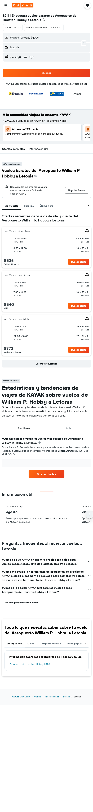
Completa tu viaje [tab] (50, 643)
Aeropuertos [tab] (14, 643)
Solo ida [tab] (29, 205)
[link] (46, 474)
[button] (6, 5)
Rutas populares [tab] (76, 643)
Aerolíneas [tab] (24, 428)
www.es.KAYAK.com (21, 696)
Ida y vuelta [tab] (12, 205)
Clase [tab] (31, 643)
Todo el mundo (52, 696)
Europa (66, 696)
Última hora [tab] (46, 205)
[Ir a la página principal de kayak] (22, 5)
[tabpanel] (46, 291)
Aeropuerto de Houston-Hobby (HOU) (30, 664)
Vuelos (37, 696)
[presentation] (44, 19)
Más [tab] (68, 428)
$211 (6, 16)
